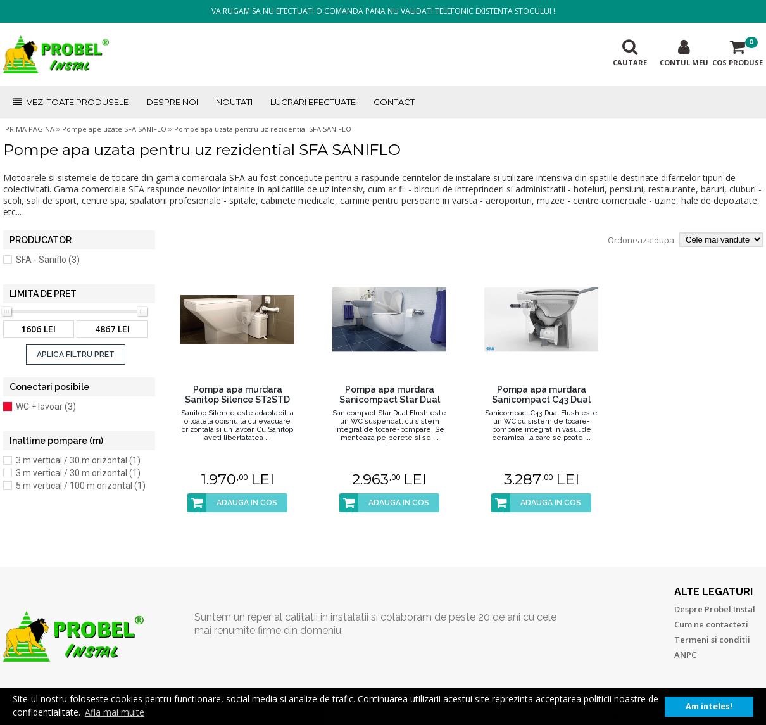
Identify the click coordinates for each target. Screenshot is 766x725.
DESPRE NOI (172, 102)
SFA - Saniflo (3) (48, 260)
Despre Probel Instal (714, 609)
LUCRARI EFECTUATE (313, 102)
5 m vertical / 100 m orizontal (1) (81, 486)
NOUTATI (234, 102)
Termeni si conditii (712, 639)
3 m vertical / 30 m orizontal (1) (78, 460)
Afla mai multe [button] (114, 712)
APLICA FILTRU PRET (76, 354)
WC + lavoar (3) (46, 406)
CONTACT (394, 102)
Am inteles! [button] (709, 706)
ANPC (685, 654)
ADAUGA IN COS (232, 502)
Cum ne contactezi (711, 624)
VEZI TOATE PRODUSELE (70, 102)
